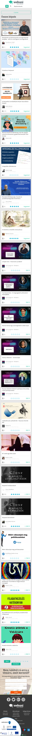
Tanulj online (27, 713)
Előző (7, 661)
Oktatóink (5, 714)
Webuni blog (16, 714)
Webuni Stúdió (16, 716)
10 (27, 661)
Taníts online (16, 713)
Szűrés (16, 12)
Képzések (26, 714)
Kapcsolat (5, 713)
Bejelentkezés (18, 6)
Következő (16, 664)
